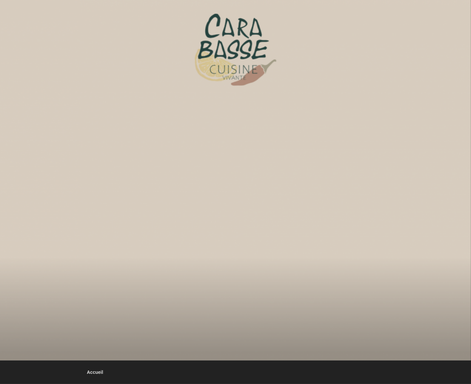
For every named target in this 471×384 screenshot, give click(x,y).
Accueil (95, 372)
